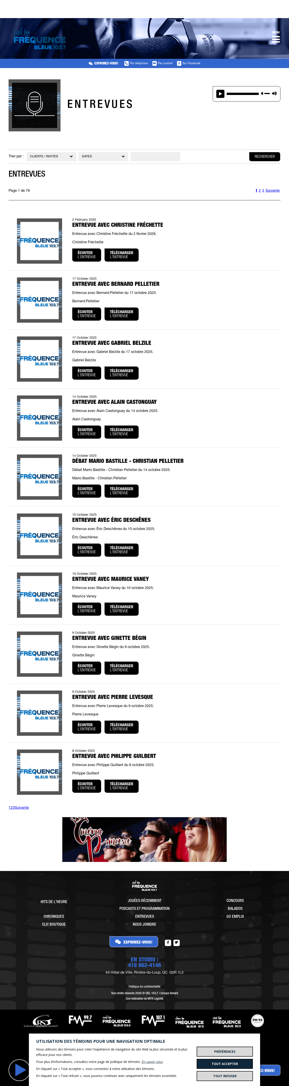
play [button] (220, 94)
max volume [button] (274, 93)
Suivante (273, 191)
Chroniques (54, 917)
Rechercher (265, 157)
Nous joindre (144, 925)
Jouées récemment (144, 901)
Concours (235, 901)
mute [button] (262, 93)
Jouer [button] (19, 1070)
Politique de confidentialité (144, 987)
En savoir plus (152, 1062)
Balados (235, 909)
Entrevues (144, 917)
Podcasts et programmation (144, 909)
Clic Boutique (54, 925)
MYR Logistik (155, 999)
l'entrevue (87, 255)
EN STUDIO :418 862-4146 (144, 963)
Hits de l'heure (54, 902)
